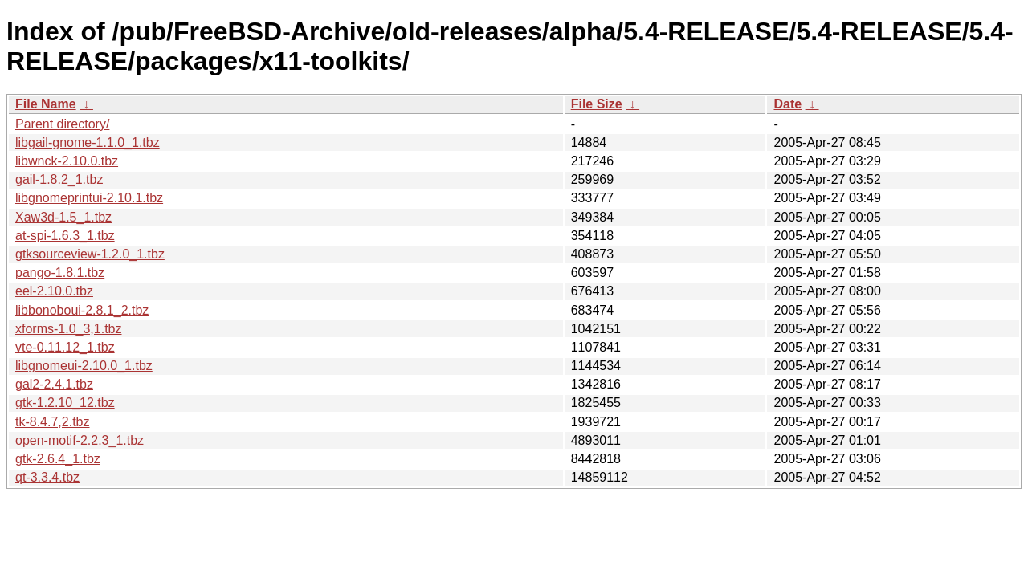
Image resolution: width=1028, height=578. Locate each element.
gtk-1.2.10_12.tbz (65, 402)
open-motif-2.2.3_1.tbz (79, 440)
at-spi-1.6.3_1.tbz (65, 235)
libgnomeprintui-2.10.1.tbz (89, 198)
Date (787, 104)
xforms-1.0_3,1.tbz (68, 329)
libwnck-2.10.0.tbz (66, 161)
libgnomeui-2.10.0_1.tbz (84, 365)
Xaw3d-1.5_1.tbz (63, 217)
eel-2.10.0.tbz (54, 291)
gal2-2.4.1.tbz (54, 384)
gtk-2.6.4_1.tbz (57, 459)
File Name (45, 104)
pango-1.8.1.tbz (59, 272)
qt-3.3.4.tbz (47, 477)
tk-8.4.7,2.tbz (52, 422)
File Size (596, 104)
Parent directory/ (62, 124)
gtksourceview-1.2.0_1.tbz (90, 254)
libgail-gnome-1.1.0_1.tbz (87, 142)
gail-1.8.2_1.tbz (59, 179)
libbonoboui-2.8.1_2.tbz (82, 310)
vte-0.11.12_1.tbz (65, 347)
